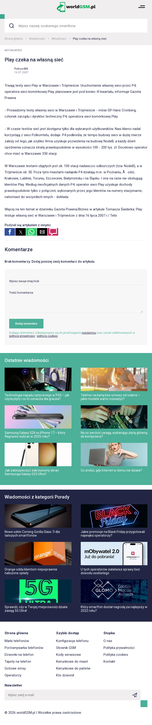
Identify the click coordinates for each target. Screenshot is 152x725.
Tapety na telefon (18, 661)
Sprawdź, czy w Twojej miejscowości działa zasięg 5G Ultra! (36, 608)
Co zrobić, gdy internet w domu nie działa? (111, 470)
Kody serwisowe (68, 655)
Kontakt (109, 661)
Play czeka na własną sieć (89, 38)
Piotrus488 (21, 68)
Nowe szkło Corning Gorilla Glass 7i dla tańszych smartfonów (32, 533)
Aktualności (59, 38)
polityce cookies (47, 336)
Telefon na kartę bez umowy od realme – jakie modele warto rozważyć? (110, 397)
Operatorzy (13, 675)
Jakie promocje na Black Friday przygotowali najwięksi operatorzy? (113, 533)
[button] (141, 11)
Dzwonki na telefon (19, 655)
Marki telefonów (17, 641)
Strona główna (14, 38)
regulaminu (89, 332)
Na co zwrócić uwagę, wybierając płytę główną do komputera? (114, 434)
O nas (107, 641)
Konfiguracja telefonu (72, 641)
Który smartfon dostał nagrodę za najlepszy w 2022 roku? (114, 608)
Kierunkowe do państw (73, 668)
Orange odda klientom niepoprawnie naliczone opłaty (31, 571)
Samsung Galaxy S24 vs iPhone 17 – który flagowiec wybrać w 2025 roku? (35, 434)
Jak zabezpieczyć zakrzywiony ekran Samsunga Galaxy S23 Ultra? (32, 472)
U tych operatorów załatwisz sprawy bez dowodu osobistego (110, 571)
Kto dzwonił (65, 675)
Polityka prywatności (119, 648)
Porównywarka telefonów (24, 648)
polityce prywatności (22, 336)
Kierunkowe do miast (72, 661)
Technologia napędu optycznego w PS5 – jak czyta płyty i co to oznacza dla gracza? (37, 397)
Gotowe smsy (15, 668)
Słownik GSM (66, 648)
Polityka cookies (115, 655)
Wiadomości (37, 38)
